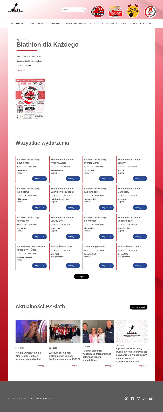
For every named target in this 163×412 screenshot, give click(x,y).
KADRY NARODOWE (75, 24)
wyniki (93, 24)
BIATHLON (55, 24)
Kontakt (144, 24)
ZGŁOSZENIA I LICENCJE (127, 24)
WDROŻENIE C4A (44, 399)
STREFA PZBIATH (37, 24)
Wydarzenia (108, 24)
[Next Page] (81, 276)
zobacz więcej (138, 307)
